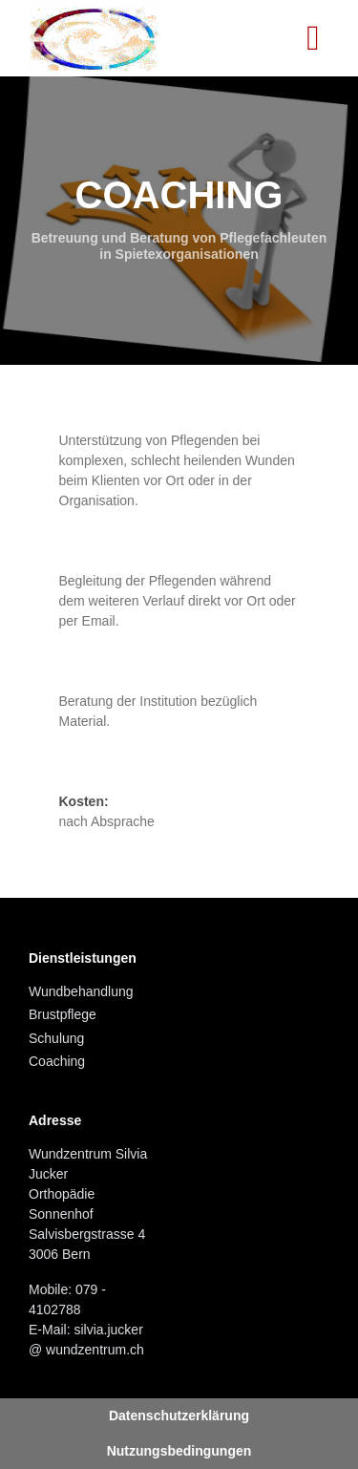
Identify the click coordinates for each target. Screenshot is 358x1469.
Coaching (57, 1061)
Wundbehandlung (81, 991)
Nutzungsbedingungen (179, 1450)
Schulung (56, 1038)
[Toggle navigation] (313, 38)
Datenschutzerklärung (179, 1415)
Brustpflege (62, 1014)
